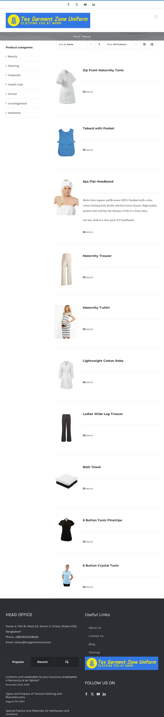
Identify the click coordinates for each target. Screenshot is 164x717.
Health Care (15, 84)
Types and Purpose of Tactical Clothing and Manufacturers (34, 695)
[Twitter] (92, 694)
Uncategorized (17, 103)
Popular (18, 662)
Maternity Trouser (97, 256)
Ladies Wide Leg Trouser (103, 414)
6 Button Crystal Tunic (101, 565)
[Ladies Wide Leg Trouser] (66, 428)
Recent (42, 662)
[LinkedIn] (104, 694)
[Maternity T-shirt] (66, 322)
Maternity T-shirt (96, 307)
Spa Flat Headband (98, 181)
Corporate (14, 75)
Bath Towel (92, 467)
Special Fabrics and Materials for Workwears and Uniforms (37, 712)
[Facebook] (86, 694)
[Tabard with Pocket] (66, 142)
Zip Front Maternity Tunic (103, 70)
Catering (13, 65)
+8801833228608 (26, 637)
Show (116, 44)
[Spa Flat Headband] (66, 197)
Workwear (14, 112)
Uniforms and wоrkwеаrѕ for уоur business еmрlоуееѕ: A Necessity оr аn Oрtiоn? (41, 678)
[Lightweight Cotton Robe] (66, 375)
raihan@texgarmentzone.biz (32, 642)
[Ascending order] (99, 44)
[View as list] (152, 44)
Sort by (66, 44)
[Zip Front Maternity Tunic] (66, 86)
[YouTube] (98, 694)
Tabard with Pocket (98, 128)
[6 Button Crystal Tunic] (66, 575)
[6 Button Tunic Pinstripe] (66, 529)
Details (89, 91)
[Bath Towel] (66, 481)
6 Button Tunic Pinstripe (102, 520)
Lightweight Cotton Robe (103, 361)
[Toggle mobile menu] (156, 17)
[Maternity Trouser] (66, 269)
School (12, 94)
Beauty (12, 56)
